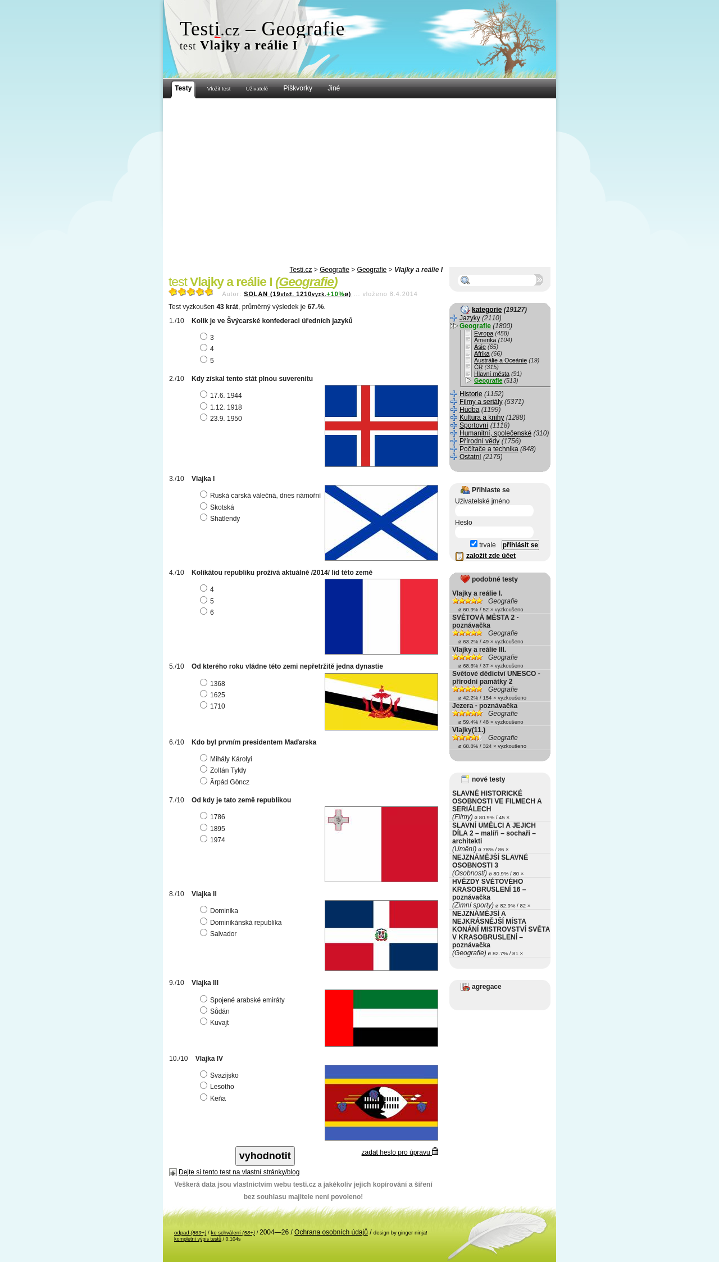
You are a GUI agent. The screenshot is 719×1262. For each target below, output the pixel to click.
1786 (214, 817)
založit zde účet (491, 556)
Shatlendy (221, 519)
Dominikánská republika (242, 923)
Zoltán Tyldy (224, 770)
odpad (190, 1232)
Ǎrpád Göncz (226, 782)
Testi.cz (300, 270)
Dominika (220, 911)
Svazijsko (221, 1075)
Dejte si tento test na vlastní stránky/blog (239, 1172)
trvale (483, 545)
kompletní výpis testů (197, 1239)
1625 (214, 695)
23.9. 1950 (222, 419)
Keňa (214, 1098)
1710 (214, 706)
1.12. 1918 (222, 407)
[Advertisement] (359, 182)
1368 (214, 684)
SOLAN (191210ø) (297, 293)
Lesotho (218, 1087)
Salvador (219, 934)
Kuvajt (216, 1023)
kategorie (487, 310)
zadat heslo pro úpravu (400, 1152)
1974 (214, 840)
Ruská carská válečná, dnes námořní (262, 496)
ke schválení (233, 1232)
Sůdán (216, 1011)
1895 (214, 829)
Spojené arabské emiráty (244, 1000)
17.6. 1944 (222, 396)
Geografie (334, 270)
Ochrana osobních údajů (331, 1232)
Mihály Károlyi (227, 759)
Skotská (218, 507)
